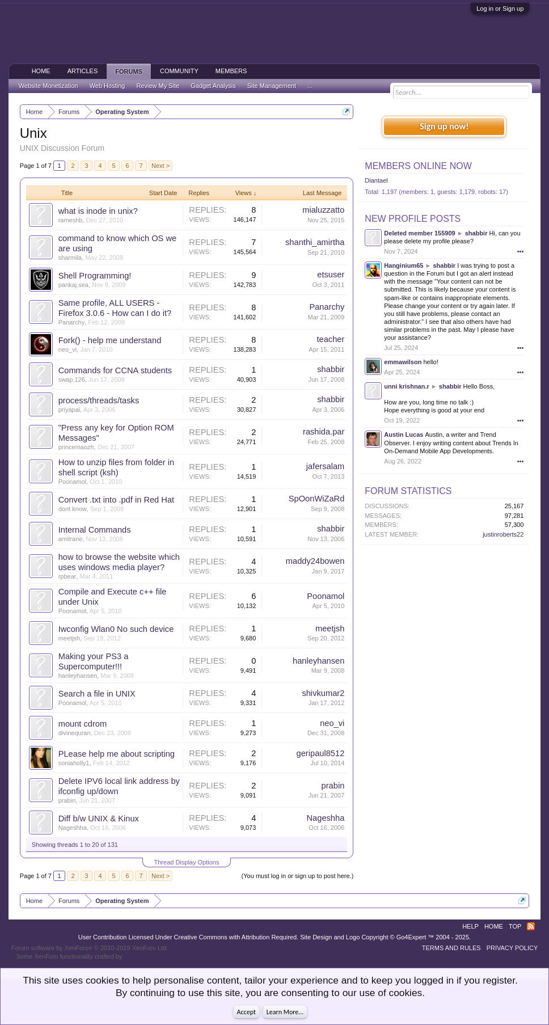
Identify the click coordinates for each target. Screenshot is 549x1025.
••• (520, 251)
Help (470, 926)
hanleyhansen (78, 675)
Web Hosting (107, 85)
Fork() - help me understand (110, 340)
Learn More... (285, 1012)
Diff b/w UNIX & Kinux (98, 818)
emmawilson (402, 361)
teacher (330, 339)
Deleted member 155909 (419, 233)
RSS (531, 926)
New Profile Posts (413, 218)
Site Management (271, 85)
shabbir (330, 369)
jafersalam (325, 466)
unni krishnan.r (406, 386)
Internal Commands (94, 529)
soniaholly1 (74, 763)
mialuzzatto (323, 209)
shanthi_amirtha (314, 242)
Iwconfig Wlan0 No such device (116, 629)
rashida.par (323, 431)
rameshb (70, 220)
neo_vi (67, 349)
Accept (246, 1012)
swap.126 (71, 379)
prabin (67, 800)
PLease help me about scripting (116, 753)
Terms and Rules (451, 947)
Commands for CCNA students (115, 370)
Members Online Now (418, 166)
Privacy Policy (512, 947)
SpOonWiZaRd (317, 498)
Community (179, 71)
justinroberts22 (503, 534)
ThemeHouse (142, 956)
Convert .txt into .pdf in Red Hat (116, 499)
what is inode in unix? (98, 211)
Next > (160, 165)
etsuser (330, 274)
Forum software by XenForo (89, 947)
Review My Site (157, 85)
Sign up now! (444, 126)
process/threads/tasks (99, 400)
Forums (128, 71)
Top (515, 926)
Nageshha (72, 827)
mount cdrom (82, 723)
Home (41, 71)
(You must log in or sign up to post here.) (298, 875)
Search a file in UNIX (97, 693)
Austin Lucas (403, 434)
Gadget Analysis (213, 85)
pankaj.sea (73, 284)
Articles (82, 71)
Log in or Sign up (499, 8)
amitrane (70, 538)
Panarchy (71, 322)
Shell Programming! (95, 275)
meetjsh (69, 638)
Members (231, 71)
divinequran (74, 732)
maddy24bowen (315, 561)
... (309, 85)
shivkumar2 (323, 693)
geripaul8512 (321, 753)
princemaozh (76, 447)
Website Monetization (48, 85)
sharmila (70, 257)
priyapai (69, 409)
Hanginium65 (403, 265)
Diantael (376, 180)
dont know (72, 508)
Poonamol (72, 481)
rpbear (67, 576)
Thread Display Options (186, 862)
